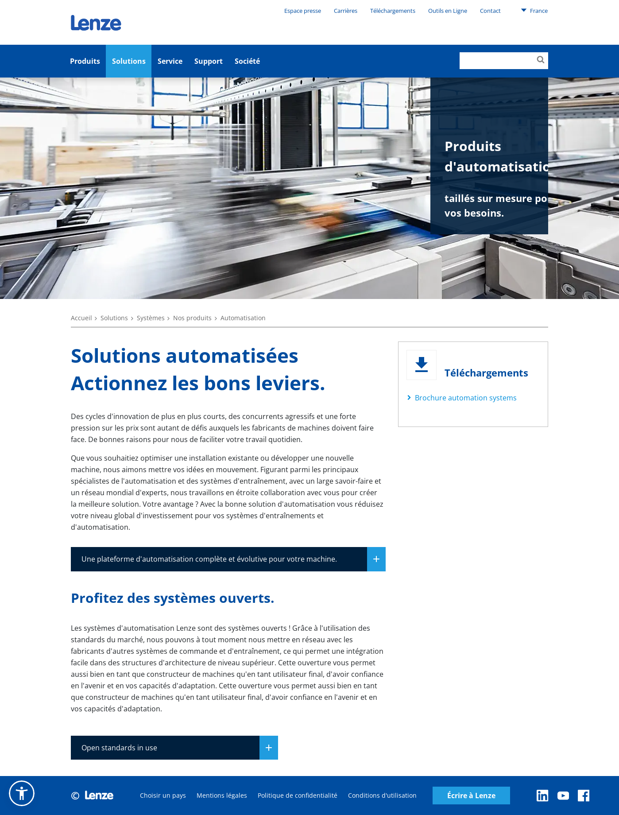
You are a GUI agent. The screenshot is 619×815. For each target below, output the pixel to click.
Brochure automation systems (466, 398)
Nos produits (192, 318)
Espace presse (302, 11)
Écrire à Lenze (471, 795)
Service (170, 61)
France (534, 10)
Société (247, 61)
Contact (490, 11)
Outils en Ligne (447, 11)
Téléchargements (392, 11)
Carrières (345, 11)
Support (208, 61)
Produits (85, 61)
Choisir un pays (163, 795)
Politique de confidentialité (297, 795)
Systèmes (151, 318)
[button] (22, 793)
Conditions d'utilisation (382, 795)
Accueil (81, 318)
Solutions (129, 61)
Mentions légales (222, 795)
